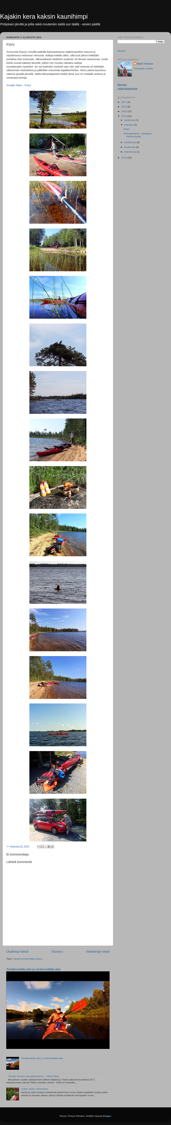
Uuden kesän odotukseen (34, 1089)
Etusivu (57, 951)
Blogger (107, 1116)
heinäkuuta (130, 142)
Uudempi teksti (17, 951)
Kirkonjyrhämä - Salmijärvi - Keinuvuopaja (138, 135)
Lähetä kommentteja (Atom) (27, 958)
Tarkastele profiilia (143, 68)
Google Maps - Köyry (18, 85)
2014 (124, 116)
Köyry (127, 129)
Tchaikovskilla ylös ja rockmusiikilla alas (33, 969)
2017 (124, 102)
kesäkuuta (130, 147)
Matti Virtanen (145, 63)
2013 (124, 157)
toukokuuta (130, 151)
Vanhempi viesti (98, 951)
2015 (124, 111)
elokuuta (129, 125)
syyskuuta (130, 120)
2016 (124, 106)
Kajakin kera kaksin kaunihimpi (44, 16)
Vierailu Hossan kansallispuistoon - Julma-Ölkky (33, 1076)
